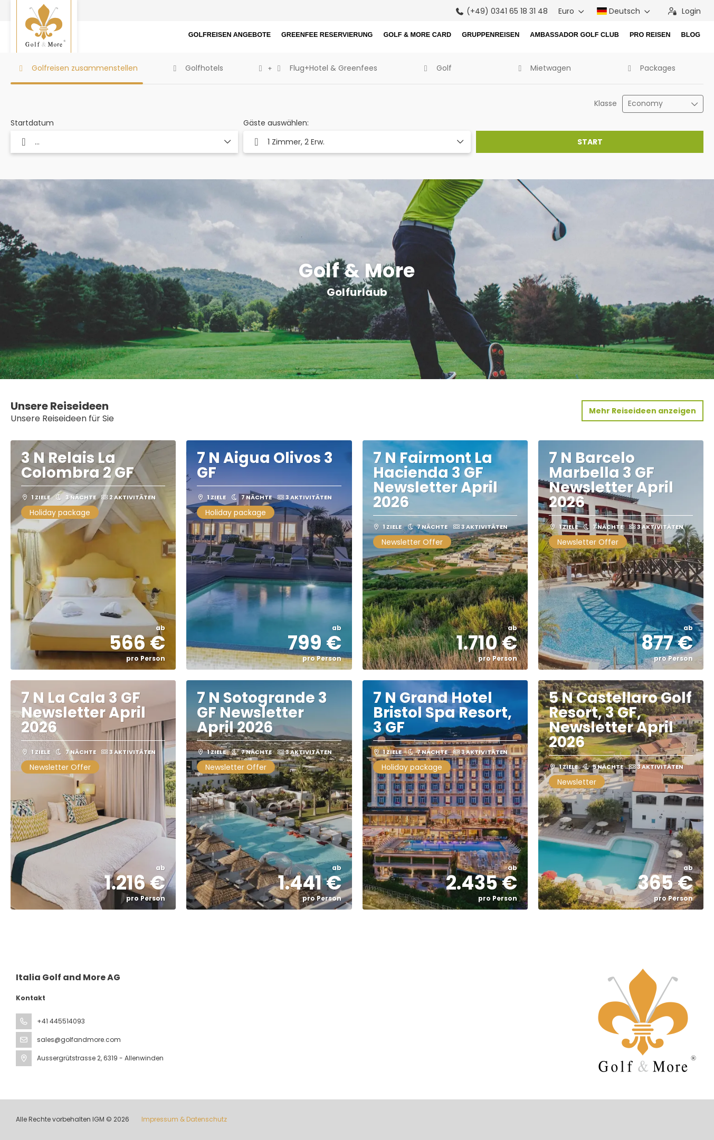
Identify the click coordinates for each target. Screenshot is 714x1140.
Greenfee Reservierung (327, 34)
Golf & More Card (417, 34)
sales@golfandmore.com (79, 1039)
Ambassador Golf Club (574, 34)
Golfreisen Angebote (229, 34)
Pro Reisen (650, 34)
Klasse (605, 104)
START (590, 142)
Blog (690, 34)
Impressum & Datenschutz (184, 1119)
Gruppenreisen (490, 34)
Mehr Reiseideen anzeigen (642, 410)
